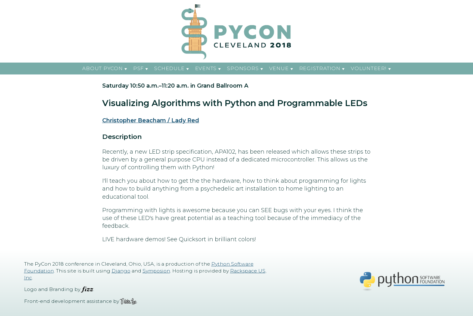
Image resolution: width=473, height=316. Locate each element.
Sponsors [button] (243, 68)
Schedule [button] (169, 68)
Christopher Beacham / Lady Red (150, 120)
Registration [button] (319, 68)
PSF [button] (138, 68)
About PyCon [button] (102, 68)
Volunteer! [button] (369, 68)
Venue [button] (279, 68)
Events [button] (206, 68)
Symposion (156, 271)
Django (121, 271)
